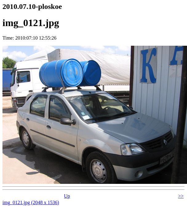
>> (181, 196)
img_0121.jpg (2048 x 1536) (30, 202)
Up (67, 196)
